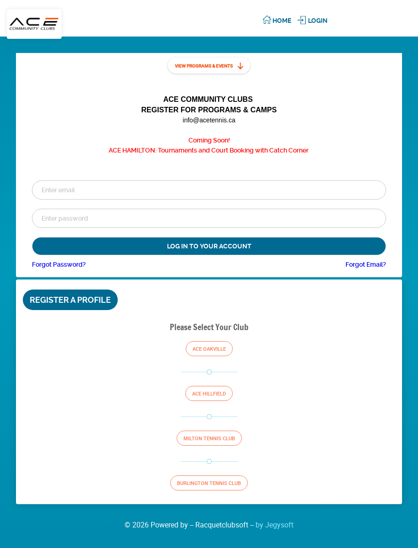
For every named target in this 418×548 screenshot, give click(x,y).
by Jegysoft (274, 525)
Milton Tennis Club (209, 438)
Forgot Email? (365, 264)
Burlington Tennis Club (209, 483)
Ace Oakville (209, 348)
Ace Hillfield (209, 393)
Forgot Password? (59, 264)
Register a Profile (70, 300)
